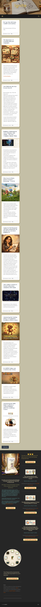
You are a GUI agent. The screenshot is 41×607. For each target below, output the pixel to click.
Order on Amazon (10, 508)
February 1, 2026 (7, 397)
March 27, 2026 (7, 33)
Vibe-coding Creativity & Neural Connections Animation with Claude (10, 286)
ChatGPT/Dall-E (12, 590)
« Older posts (5, 447)
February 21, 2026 (8, 125)
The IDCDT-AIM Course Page (30, 539)
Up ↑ (38, 604)
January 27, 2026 (8, 441)
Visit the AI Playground (12, 578)
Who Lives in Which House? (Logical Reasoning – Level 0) (9, 180)
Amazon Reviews (9, 503)
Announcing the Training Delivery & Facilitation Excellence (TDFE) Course (10, 318)
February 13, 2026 (8, 278)
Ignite (20, 5)
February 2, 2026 (7, 362)
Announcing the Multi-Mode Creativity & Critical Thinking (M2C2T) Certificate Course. (9, 406)
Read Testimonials (30, 462)
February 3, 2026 (7, 311)
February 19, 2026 (8, 172)
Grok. (5, 592)
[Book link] (11, 464)
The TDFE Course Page (30, 487)
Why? (17, 587)
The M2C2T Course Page (30, 512)
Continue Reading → (7, 76)
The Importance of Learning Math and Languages (8, 41)
